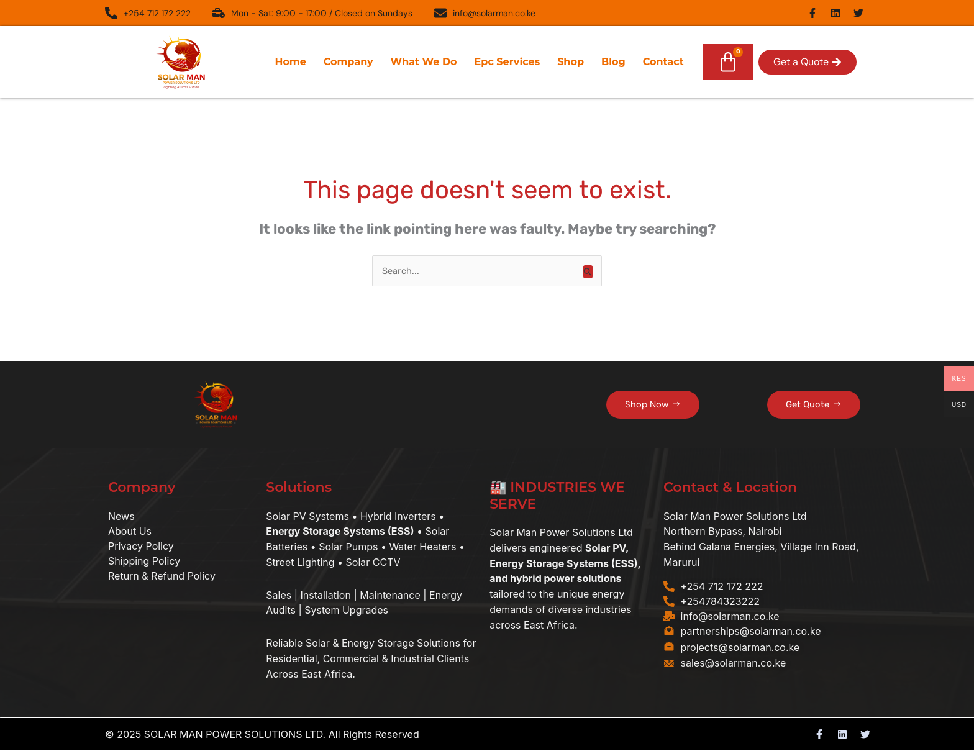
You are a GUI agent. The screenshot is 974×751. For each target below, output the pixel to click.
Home (290, 62)
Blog (613, 62)
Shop (570, 62)
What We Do (424, 62)
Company (348, 62)
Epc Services (507, 62)
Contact (663, 62)
